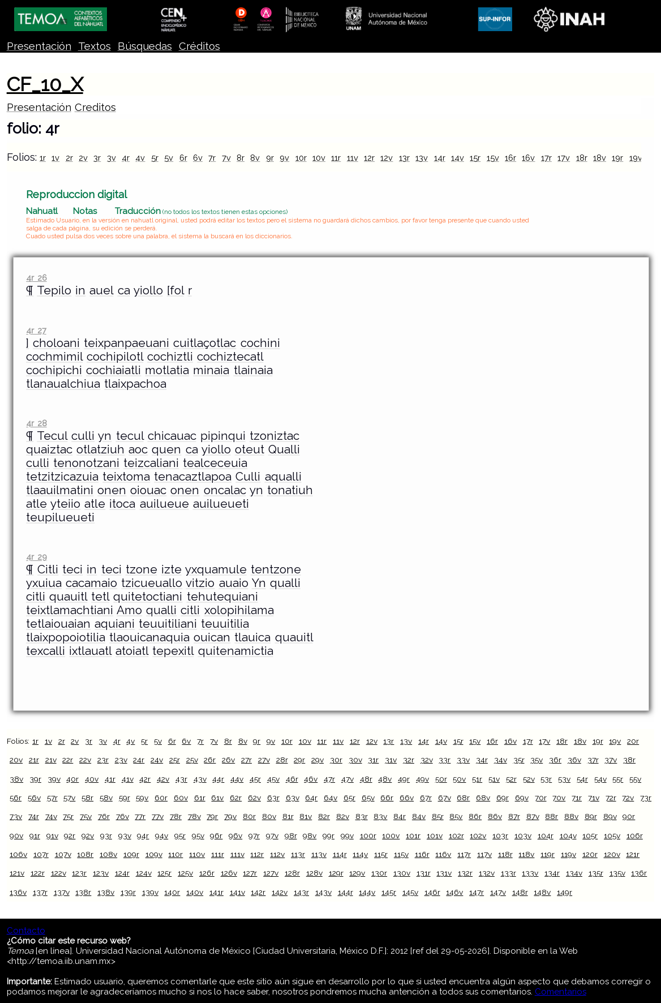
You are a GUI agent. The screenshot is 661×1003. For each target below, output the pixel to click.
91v (52, 835)
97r (254, 835)
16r (510, 157)
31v (391, 759)
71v (593, 797)
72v (628, 797)
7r (212, 157)
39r (35, 778)
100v (391, 835)
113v (319, 854)
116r (422, 854)
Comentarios (560, 992)
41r (110, 778)
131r (424, 872)
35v (536, 759)
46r (292, 778)
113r (298, 854)
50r (441, 778)
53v (564, 778)
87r (514, 816)
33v (463, 759)
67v (444, 797)
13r (404, 157)
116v (443, 854)
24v (157, 759)
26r (210, 759)
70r (541, 797)
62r (236, 797)
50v (459, 778)
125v (185, 872)
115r (381, 854)
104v (568, 835)
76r (104, 816)
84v (419, 816)
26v (228, 759)
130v (401, 872)
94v (161, 835)
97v (272, 835)
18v (599, 157)
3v (111, 157)
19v (635, 157)
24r (138, 759)
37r (593, 759)
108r (85, 854)
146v (454, 892)
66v (407, 797)
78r (176, 816)
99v (347, 835)
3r (97, 157)
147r (476, 892)
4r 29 (36, 556)
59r (124, 797)
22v (85, 759)
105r (590, 835)
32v (426, 759)
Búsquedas (145, 46)
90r (629, 816)
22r (67, 759)
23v (121, 759)
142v (279, 892)
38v (16, 778)
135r (596, 872)
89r (591, 816)
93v (124, 835)
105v (612, 835)
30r (336, 759)
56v (34, 797)
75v (86, 816)
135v (617, 872)
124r (122, 872)
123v (101, 872)
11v (352, 157)
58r (87, 797)
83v (380, 816)
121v (17, 872)
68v (483, 797)
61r (199, 797)
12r (369, 157)
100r (368, 835)
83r (361, 816)
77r (140, 816)
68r (463, 797)
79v (230, 816)
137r (40, 892)
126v (229, 872)
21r (34, 759)
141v (237, 892)
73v (16, 816)
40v (91, 778)
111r (217, 854)
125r (164, 872)
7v (226, 157)
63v (292, 797)
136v (18, 892)
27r (246, 759)
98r (291, 835)
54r (582, 778)
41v (128, 778)
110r (175, 854)
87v (532, 816)
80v (269, 816)
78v (194, 816)
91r (34, 835)
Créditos (199, 46)
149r (564, 892)
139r (128, 892)
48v (385, 778)
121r (632, 854)
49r (404, 778)
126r (206, 872)
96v (235, 835)
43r (181, 778)
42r (145, 778)
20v (16, 759)
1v (55, 157)
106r (634, 835)
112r (257, 854)
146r (432, 892)
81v (305, 816)
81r (288, 816)
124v (144, 872)
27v (264, 759)
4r (126, 157)
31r (373, 759)
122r (38, 872)
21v (51, 759)
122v (58, 872)
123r (79, 872)
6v (198, 157)
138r (83, 892)
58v (106, 797)
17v (563, 157)
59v (142, 797)
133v (530, 872)
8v (255, 157)
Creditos (95, 107)
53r (546, 778)
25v (192, 759)
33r (444, 759)
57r (52, 797)
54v (600, 778)
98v (309, 835)
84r (399, 816)
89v (610, 816)
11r (336, 157)
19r (617, 157)
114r (340, 854)
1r (43, 157)
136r (639, 872)
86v (495, 816)
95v (198, 835)
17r (546, 157)
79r (212, 816)
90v (16, 835)
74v (51, 816)
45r (255, 778)
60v (181, 797)
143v (323, 892)
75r (68, 816)
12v (386, 157)
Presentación (39, 46)
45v (273, 778)
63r (273, 797)
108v (108, 854)
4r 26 (36, 277)
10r (301, 157)
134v (574, 872)
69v (522, 797)
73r (645, 797)
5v (168, 157)
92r (69, 835)
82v (342, 816)
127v (270, 872)
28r (282, 759)
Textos (94, 46)
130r (379, 872)
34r (482, 759)
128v (314, 872)
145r (388, 892)
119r (547, 854)
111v (237, 854)
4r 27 (36, 330)
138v (105, 892)
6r (183, 157)
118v (526, 854)
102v (478, 835)
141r (216, 892)
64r (311, 797)
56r (16, 797)
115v (401, 854)
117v (484, 854)
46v (310, 778)
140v (194, 892)
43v (200, 778)
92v (87, 835)
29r (299, 759)
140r (172, 892)
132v (487, 872)
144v (367, 892)
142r (258, 892)
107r (41, 854)
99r (328, 835)
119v (568, 854)
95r (180, 835)
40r (72, 778)
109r (131, 854)
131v (444, 872)
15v (493, 157)
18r (581, 157)
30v (355, 759)
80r (249, 816)
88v (571, 816)
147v (498, 892)
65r (349, 797)
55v (635, 778)
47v (347, 778)
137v (62, 892)
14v (457, 157)
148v (542, 892)
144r (345, 892)
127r (250, 872)
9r (270, 157)
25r (174, 759)
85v (455, 816)
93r (106, 835)
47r (329, 778)
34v (500, 759)
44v (236, 778)
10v (318, 157)
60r (161, 797)
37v (610, 759)
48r (366, 778)
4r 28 (36, 423)
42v (163, 778)
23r (103, 759)
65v (368, 797)
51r (477, 778)
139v (150, 892)
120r (590, 854)
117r (464, 854)
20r (633, 740)
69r (502, 797)
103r (500, 835)
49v (422, 778)
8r (240, 157)
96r (216, 835)
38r (629, 759)
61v (217, 797)
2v (83, 157)
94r (143, 835)
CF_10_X (45, 84)
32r (408, 759)
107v (63, 854)
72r (611, 797)
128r (292, 872)
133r (508, 872)
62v (254, 797)
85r (438, 816)
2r (69, 157)
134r (552, 872)
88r (551, 816)
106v (18, 854)
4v (140, 157)
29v (317, 759)
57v (69, 797)
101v (435, 835)
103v (522, 835)
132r (465, 872)
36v (574, 759)
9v (284, 157)
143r (301, 892)
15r (475, 157)
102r (456, 835)
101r (413, 835)
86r (475, 816)
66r (386, 797)
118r (505, 854)
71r (577, 797)
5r (154, 157)
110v (197, 854)
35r (519, 759)
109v (153, 854)
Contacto (26, 930)
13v (421, 157)
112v (277, 854)
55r (617, 778)
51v (494, 778)
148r (520, 892)
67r (426, 797)
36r (555, 759)
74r (33, 816)
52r (511, 778)
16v (528, 157)
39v (54, 778)
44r (218, 778)
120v (612, 854)
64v (330, 797)
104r (545, 835)
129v (357, 872)
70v (558, 797)
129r (336, 872)
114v (360, 854)
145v (410, 892)
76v (122, 816)
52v (529, 778)
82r (324, 816)
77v (158, 816)
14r (439, 157)
